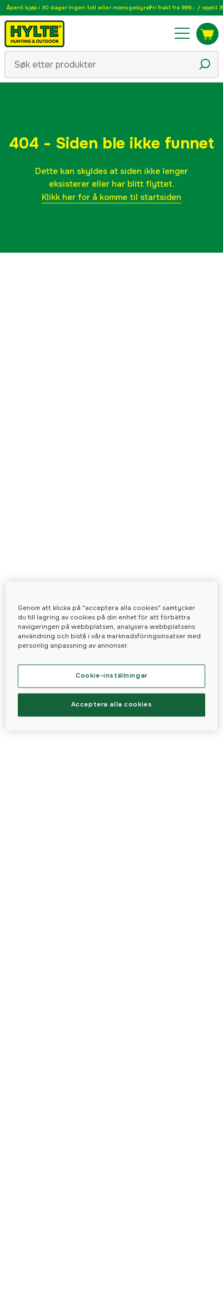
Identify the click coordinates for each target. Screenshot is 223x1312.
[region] (111, 655)
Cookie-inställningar (111, 676)
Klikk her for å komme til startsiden (111, 197)
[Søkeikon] (204, 64)
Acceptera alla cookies (111, 705)
